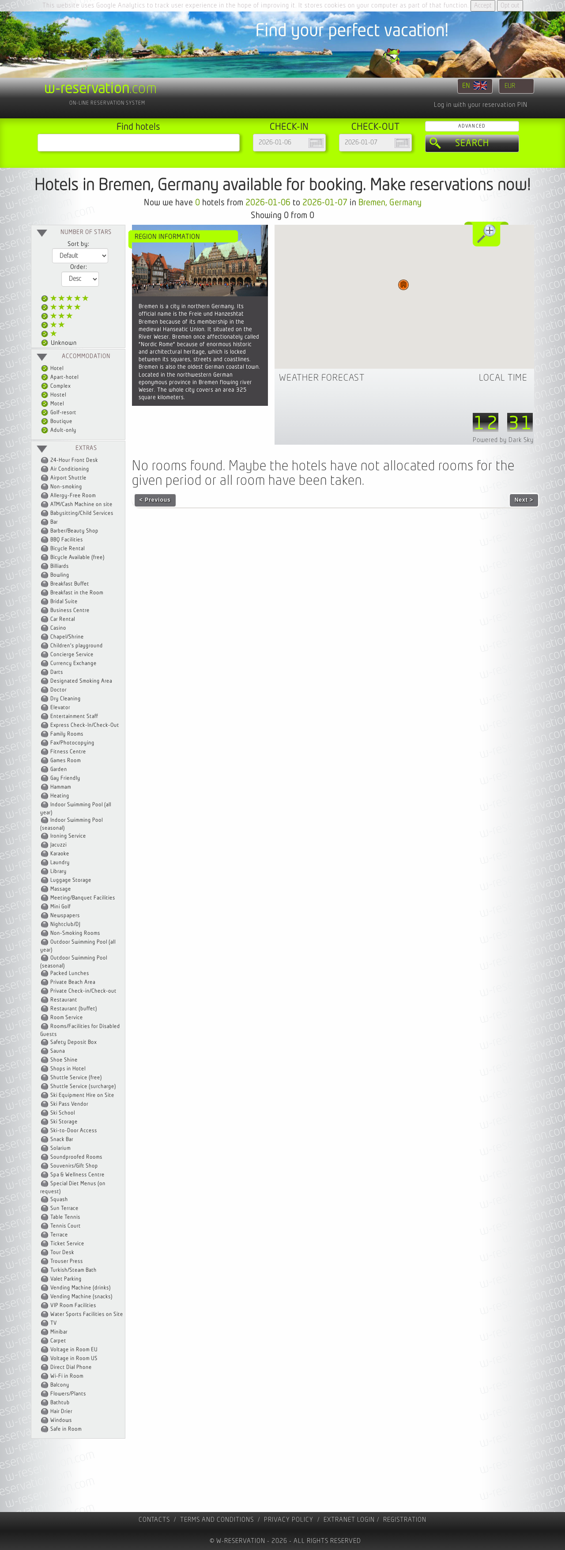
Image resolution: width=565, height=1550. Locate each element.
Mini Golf (60, 906)
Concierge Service (72, 654)
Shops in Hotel (68, 1068)
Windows (61, 1420)
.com (100, 88)
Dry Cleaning (65, 698)
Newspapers (65, 915)
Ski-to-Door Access (73, 1130)
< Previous (155, 500)
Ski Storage (64, 1121)
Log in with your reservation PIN (480, 105)
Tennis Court (65, 1226)
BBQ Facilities (66, 539)
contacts (154, 1519)
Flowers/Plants (68, 1393)
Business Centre (70, 610)
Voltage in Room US (74, 1358)
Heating (59, 796)
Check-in (289, 127)
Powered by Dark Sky (503, 440)
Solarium (60, 1148)
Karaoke (59, 853)
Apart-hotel (60, 377)
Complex (56, 386)
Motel (52, 403)
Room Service (66, 1017)
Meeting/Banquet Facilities (82, 898)
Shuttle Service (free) (76, 1077)
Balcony (59, 1385)
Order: (78, 267)
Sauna (57, 1051)
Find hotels (138, 127)
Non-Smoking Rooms (75, 933)
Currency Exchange (73, 663)
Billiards (59, 566)
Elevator (60, 707)
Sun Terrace (64, 1208)
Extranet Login (349, 1519)
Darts (56, 672)
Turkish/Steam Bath (73, 1270)
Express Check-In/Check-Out (84, 725)
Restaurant (63, 1000)
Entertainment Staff (74, 716)
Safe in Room (66, 1429)
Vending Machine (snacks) (81, 1296)
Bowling (59, 575)
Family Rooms (66, 734)
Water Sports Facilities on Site (86, 1314)
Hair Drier (61, 1411)
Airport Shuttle (68, 478)
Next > (524, 500)
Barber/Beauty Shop (74, 531)
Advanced (472, 126)
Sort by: (78, 244)
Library (58, 871)
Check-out (375, 127)
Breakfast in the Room (76, 592)
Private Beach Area (72, 982)
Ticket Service (67, 1243)
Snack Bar (61, 1139)
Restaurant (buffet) (73, 1008)
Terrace (59, 1234)
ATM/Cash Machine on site (81, 504)
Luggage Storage (70, 880)
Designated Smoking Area (81, 681)
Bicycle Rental (67, 548)
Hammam (60, 787)
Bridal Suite (64, 601)
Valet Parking (66, 1279)
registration (404, 1519)
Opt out (510, 5)
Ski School (62, 1113)
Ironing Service (68, 836)
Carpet (58, 1340)
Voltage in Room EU (74, 1349)
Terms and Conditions (217, 1519)
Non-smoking (66, 486)
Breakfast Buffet (69, 584)
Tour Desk (62, 1252)
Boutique (56, 421)
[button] (403, 285)
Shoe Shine (64, 1060)
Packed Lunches (69, 973)
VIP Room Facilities (73, 1305)
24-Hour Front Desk (74, 460)
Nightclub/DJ (65, 924)
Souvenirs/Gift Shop (74, 1166)
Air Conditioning (69, 469)
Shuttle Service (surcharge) (83, 1086)
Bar (54, 522)
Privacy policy (288, 1519)
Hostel (53, 395)
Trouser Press (66, 1261)
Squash (59, 1199)
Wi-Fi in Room (66, 1376)
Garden (58, 769)
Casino (58, 628)
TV (53, 1323)
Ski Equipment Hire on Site (82, 1095)
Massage (60, 889)
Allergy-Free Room (73, 495)
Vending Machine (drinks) (80, 1287)
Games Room (65, 760)
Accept (483, 5)
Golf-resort (58, 412)
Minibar (59, 1332)
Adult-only (58, 430)
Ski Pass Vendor (69, 1104)
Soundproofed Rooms (76, 1157)
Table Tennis (65, 1217)
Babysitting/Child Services (81, 513)
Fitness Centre (68, 751)
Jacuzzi (58, 845)
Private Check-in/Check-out (83, 991)
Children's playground (76, 645)
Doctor (58, 690)
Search (472, 143)
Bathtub (60, 1402)
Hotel (52, 368)
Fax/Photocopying (72, 743)
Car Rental (62, 619)
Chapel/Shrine (67, 637)
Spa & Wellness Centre (77, 1174)
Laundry (60, 862)
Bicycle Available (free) (77, 557)
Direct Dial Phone (71, 1367)
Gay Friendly (65, 778)
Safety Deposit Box (73, 1042)
